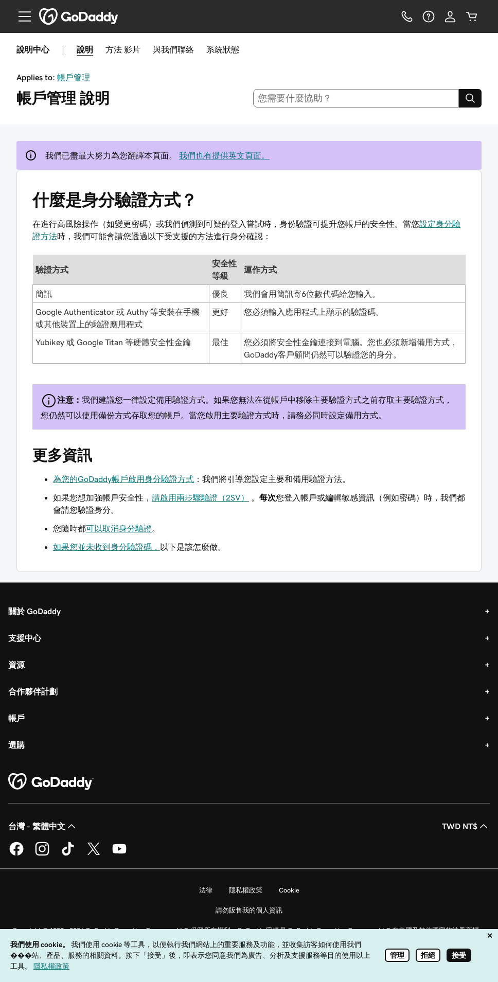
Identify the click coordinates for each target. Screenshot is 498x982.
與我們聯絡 (173, 49)
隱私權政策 (245, 890)
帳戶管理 (73, 77)
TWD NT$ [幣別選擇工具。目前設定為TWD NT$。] (466, 826)
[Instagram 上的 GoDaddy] (42, 854)
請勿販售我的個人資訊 (249, 910)
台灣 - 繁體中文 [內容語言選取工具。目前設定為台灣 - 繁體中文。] (43, 826)
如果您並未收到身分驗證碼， (106, 547)
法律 (205, 890)
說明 (85, 49)
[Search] (470, 98)
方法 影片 (122, 49)
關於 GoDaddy (34, 611)
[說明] (428, 16)
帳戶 (16, 718)
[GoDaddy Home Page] (51, 782)
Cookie (289, 890)
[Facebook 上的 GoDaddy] (16, 854)
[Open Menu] (20, 16)
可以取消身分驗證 (119, 528)
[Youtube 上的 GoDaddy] (119, 854)
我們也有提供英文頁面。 (224, 155)
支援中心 (24, 638)
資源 (16, 664)
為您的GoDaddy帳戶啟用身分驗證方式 (123, 479)
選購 (16, 745)
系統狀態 (222, 49)
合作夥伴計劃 (33, 691)
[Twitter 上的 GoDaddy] (93, 854)
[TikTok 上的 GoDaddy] (68, 854)
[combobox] (356, 98)
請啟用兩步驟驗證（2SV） (200, 497)
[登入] (450, 16)
